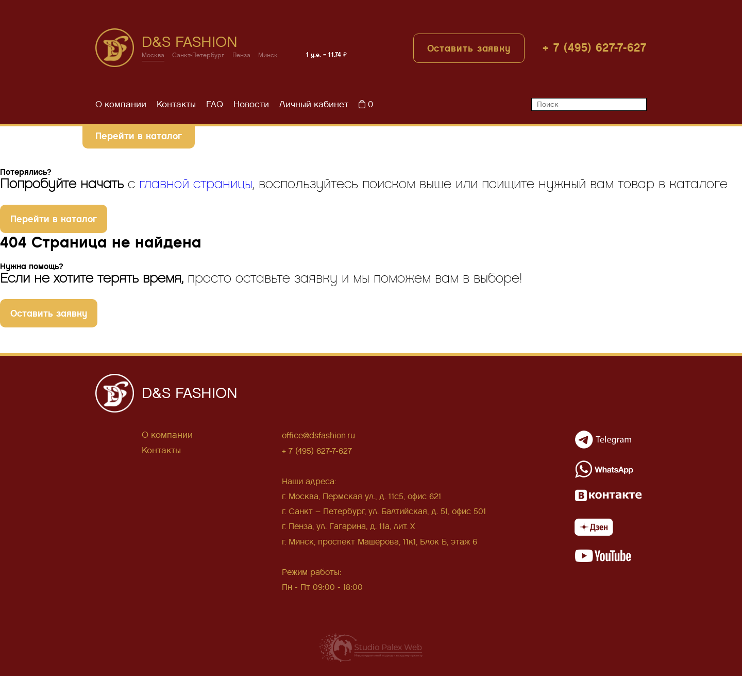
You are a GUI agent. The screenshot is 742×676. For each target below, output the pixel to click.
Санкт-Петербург (198, 55)
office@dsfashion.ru (318, 435)
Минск (268, 55)
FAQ (214, 104)
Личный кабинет (313, 104)
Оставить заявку (469, 48)
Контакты (176, 104)
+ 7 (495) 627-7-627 (595, 48)
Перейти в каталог (138, 136)
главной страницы (195, 184)
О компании (120, 104)
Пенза (241, 55)
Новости (251, 104)
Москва (153, 55)
